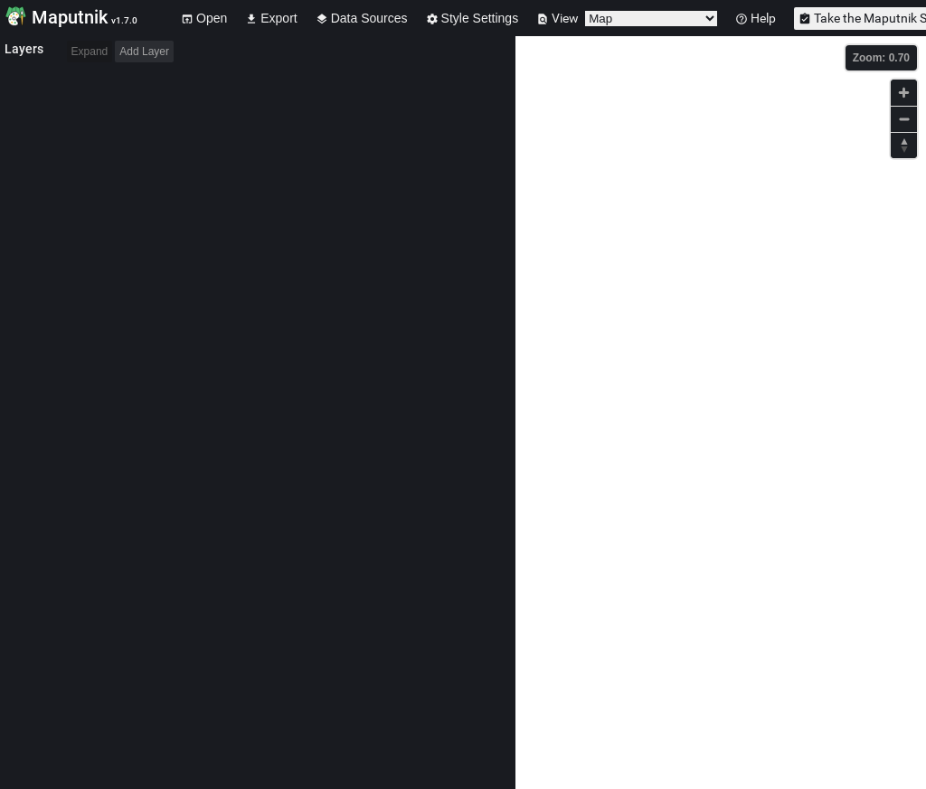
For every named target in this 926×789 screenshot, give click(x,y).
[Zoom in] (904, 93)
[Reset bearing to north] (904, 145)
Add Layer (144, 51)
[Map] (720, 412)
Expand (90, 51)
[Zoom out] (904, 119)
